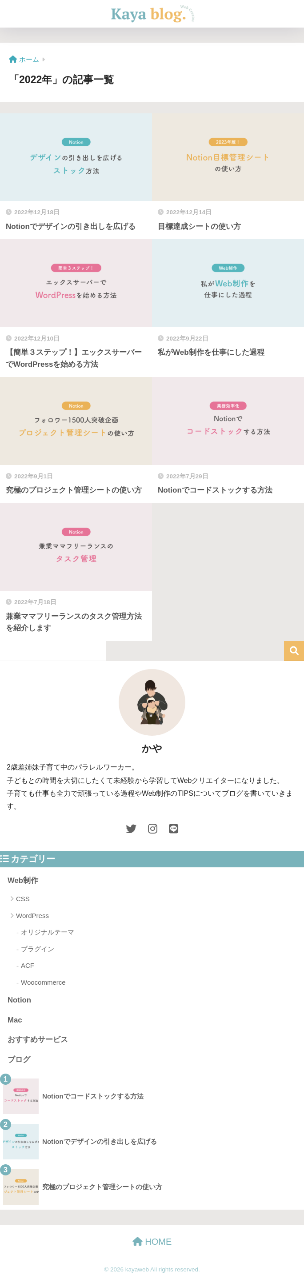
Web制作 (23, 880)
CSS (23, 898)
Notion (19, 1000)
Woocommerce (43, 982)
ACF (27, 965)
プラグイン (37, 949)
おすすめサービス (38, 1039)
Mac (15, 1020)
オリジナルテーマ (47, 932)
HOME (152, 1242)
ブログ (19, 1059)
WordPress (32, 915)
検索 (294, 651)
